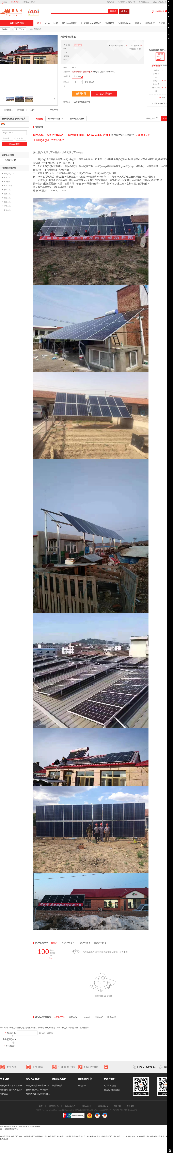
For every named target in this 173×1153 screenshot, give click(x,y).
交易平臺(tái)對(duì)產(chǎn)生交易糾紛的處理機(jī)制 (50, 1090)
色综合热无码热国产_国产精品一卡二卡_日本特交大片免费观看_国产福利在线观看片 (129, 1136)
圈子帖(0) (111, 1017)
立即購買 (81, 93)
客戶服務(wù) (144, 2)
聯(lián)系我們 (70, 1106)
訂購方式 (4, 1094)
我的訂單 (110, 2)
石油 (47, 23)
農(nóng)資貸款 (70, 23)
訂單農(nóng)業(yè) (91, 23)
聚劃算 (138, 23)
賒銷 (55, 23)
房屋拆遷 (7, 182)
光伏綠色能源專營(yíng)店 (82, 72)
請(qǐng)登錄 (15, 2)
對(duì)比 (9, 110)
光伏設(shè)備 (10, 160)
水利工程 (7, 178)
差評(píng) (100, 943)
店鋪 (162, 98)
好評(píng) (68, 943)
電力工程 (7, 202)
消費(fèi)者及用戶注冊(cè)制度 (13, 1085)
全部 (54, 943)
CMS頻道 (109, 23)
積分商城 (150, 23)
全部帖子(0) (59, 1017)
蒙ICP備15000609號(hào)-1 (102, 1110)
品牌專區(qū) (124, 23)
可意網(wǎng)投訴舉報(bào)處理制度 (42, 1094)
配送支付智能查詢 (112, 1090)
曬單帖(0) (73, 1017)
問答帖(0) (99, 1017)
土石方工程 (8, 186)
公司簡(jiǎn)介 (102, 1106)
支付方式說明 (110, 1085)
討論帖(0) (86, 1017)
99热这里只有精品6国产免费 (11, 1136)
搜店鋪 (124, 11)
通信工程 (7, 210)
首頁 (39, 23)
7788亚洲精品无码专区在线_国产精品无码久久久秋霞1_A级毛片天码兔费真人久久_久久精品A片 (59, 1136)
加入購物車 (104, 94)
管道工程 (7, 198)
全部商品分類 (17, 23)
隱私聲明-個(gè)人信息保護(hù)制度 (16, 1090)
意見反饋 (130, 1106)
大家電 (161, 23)
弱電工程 (7, 206)
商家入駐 (117, 1106)
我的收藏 (131, 2)
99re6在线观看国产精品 (9, 1129)
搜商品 (113, 11)
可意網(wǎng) (129, 1110)
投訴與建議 (57, 1085)
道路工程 (7, 194)
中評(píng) (84, 943)
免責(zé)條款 (86, 1106)
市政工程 (7, 190)
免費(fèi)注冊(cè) (28, 2)
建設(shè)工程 (9, 174)
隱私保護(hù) (54, 1106)
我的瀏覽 (121, 2)
